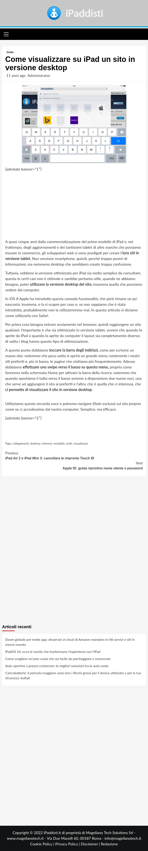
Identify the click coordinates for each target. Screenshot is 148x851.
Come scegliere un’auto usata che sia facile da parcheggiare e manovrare (58, 659)
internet (47, 443)
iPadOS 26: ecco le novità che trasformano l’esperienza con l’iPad (52, 652)
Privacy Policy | (68, 844)
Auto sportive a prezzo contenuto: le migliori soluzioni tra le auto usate (56, 666)
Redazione (109, 844)
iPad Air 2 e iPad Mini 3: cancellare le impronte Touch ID (74, 455)
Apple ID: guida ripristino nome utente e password (74, 465)
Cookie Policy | (42, 844)
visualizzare (80, 443)
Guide (10, 52)
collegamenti (20, 443)
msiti (69, 443)
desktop (35, 443)
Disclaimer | (91, 844)
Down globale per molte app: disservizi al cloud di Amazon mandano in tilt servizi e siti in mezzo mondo (70, 641)
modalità (58, 443)
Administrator (38, 75)
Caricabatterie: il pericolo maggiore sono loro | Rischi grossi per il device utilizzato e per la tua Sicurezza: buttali (73, 675)
